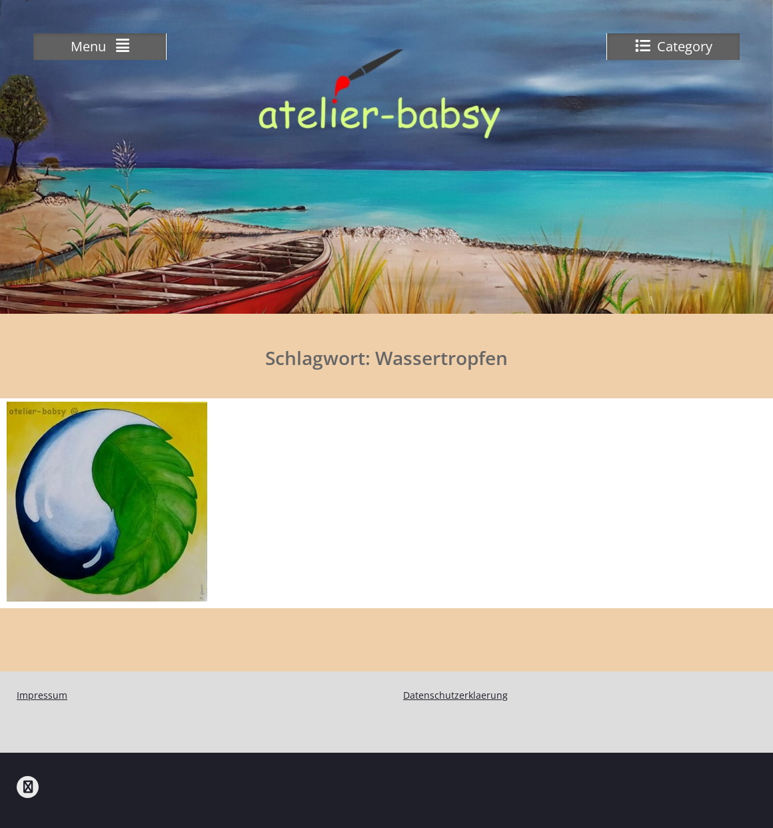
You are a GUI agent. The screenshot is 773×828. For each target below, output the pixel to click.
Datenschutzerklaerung (455, 695)
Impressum (42, 695)
